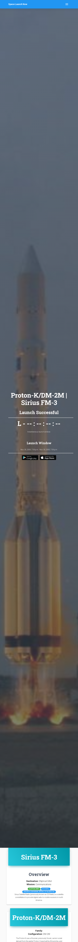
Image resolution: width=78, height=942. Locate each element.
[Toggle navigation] (67, 4)
